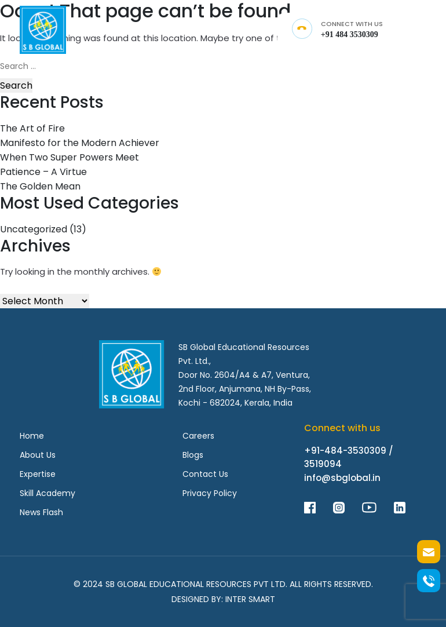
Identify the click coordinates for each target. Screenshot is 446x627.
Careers (198, 436)
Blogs (192, 455)
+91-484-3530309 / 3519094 (348, 457)
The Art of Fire (32, 128)
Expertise (38, 474)
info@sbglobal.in (342, 478)
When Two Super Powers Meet (69, 157)
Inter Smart (250, 599)
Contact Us (205, 474)
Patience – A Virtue (43, 171)
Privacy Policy (209, 493)
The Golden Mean (40, 186)
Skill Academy (47, 493)
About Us (38, 455)
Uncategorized (33, 229)
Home (32, 436)
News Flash (41, 512)
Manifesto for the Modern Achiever (79, 143)
